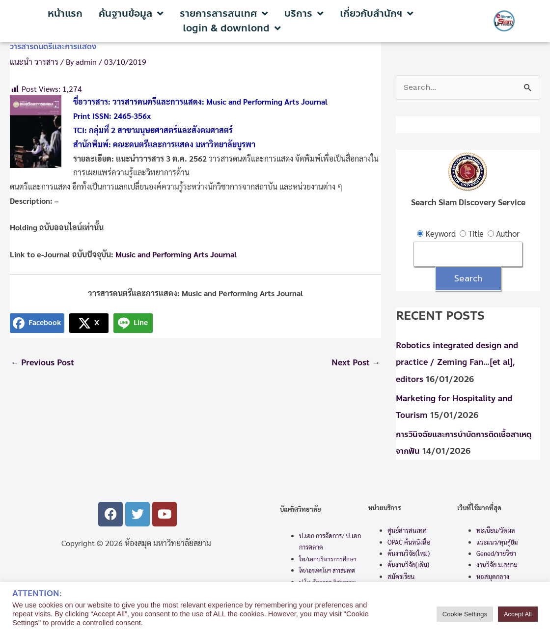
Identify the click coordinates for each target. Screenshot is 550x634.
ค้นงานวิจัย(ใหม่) (408, 553)
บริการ (304, 13)
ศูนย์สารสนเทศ (407, 530)
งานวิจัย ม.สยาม (497, 564)
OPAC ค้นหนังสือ (409, 541)
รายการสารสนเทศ (224, 13)
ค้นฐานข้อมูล (131, 13)
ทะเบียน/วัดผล (495, 530)
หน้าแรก (65, 13)
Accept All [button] (518, 614)
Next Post (354, 363)
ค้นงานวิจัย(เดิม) (408, 564)
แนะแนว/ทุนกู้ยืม (497, 542)
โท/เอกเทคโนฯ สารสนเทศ (327, 570)
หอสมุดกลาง (492, 576)
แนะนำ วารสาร (34, 61)
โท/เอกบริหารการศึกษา (328, 558)
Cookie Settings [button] (464, 614)
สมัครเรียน (400, 576)
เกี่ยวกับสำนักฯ (376, 13)
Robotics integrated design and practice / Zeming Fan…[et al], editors (461, 363)
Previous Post (44, 363)
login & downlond (232, 28)
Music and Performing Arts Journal (177, 254)
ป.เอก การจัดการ (320, 535)
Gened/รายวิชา (496, 553)
